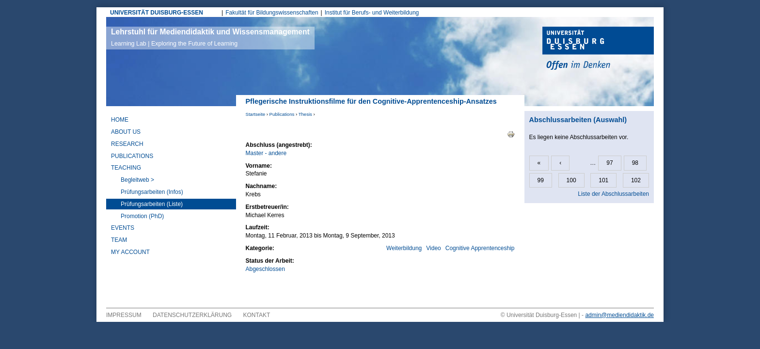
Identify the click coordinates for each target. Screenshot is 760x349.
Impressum (124, 315)
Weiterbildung (404, 248)
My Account (130, 252)
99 (541, 180)
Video (433, 248)
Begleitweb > (137, 179)
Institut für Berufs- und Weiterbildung (372, 12)
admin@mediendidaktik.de (619, 315)
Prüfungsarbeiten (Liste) (152, 204)
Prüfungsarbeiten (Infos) (152, 192)
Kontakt (256, 315)
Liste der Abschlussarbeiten (613, 193)
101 (603, 180)
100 (571, 180)
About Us (126, 131)
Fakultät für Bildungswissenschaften (271, 12)
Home (119, 119)
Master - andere (266, 153)
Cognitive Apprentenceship (480, 248)
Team (119, 240)
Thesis (305, 114)
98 (635, 162)
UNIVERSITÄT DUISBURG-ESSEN (156, 12)
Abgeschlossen (265, 269)
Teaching (126, 167)
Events (122, 227)
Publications (282, 114)
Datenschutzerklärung (192, 315)
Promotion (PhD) (142, 216)
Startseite (256, 114)
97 (609, 162)
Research (127, 144)
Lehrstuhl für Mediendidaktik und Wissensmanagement (210, 37)
